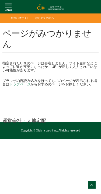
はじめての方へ (44, 17)
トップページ (19, 84)
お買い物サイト (20, 17)
